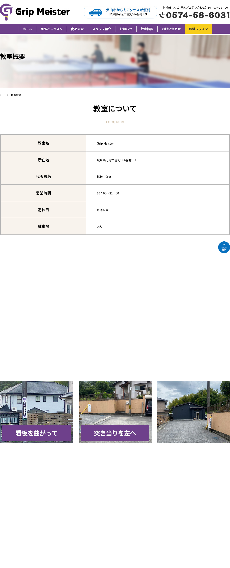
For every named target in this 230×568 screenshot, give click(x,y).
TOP (2, 95)
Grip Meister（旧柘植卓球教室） (36, 12)
